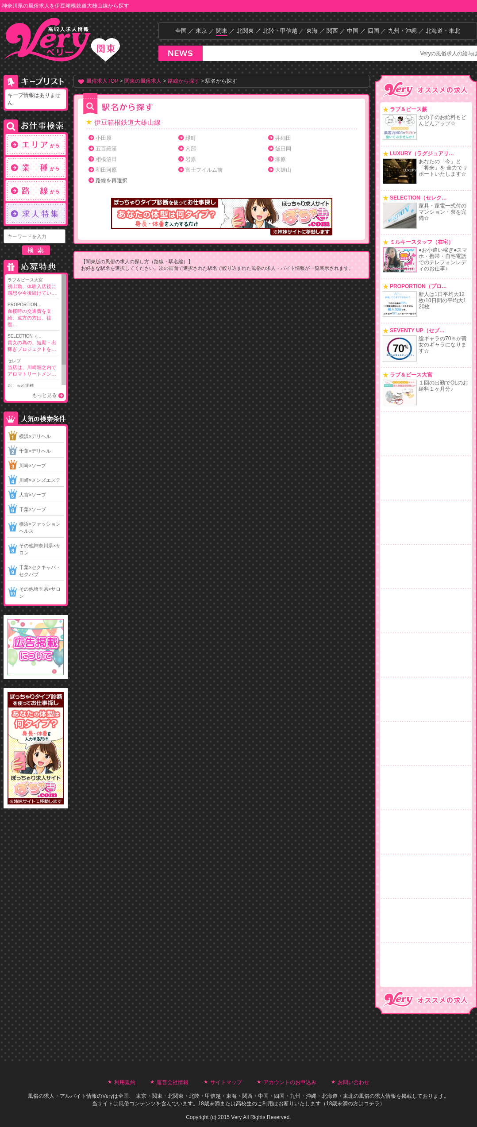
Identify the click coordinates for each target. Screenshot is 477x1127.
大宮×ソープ (32, 494)
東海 (312, 30)
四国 (373, 30)
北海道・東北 (443, 30)
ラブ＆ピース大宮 (33, 286)
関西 (332, 30)
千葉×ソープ (32, 509)
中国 (352, 30)
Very (107, 1096)
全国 (181, 30)
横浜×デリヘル (35, 436)
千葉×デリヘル (35, 451)
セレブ (33, 367)
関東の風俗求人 (143, 81)
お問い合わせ (353, 1082)
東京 (201, 30)
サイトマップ (226, 1082)
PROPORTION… (33, 315)
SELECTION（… (33, 343)
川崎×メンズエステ (40, 480)
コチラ (372, 1103)
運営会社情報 (172, 1082)
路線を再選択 (111, 180)
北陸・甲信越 (280, 30)
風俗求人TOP (102, 81)
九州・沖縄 (402, 30)
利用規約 (124, 1082)
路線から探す (184, 81)
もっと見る (44, 395)
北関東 (245, 30)
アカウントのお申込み (289, 1082)
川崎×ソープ (32, 465)
